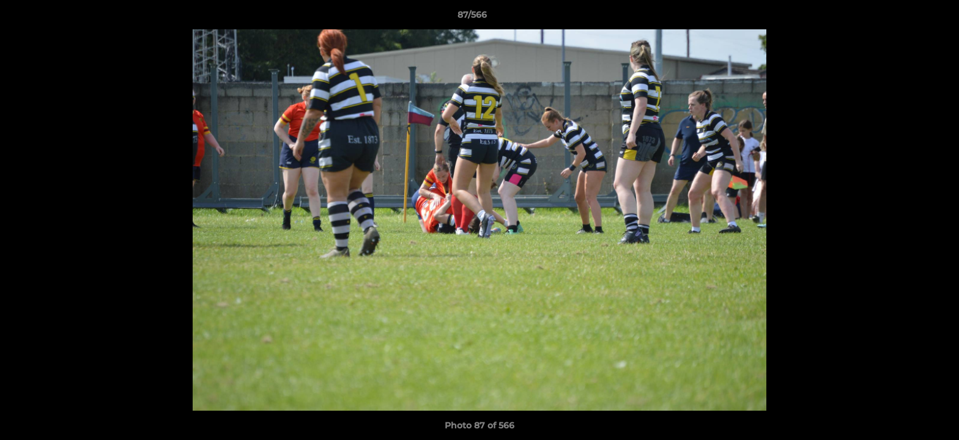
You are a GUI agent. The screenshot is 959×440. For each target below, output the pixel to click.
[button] (907, 17)
